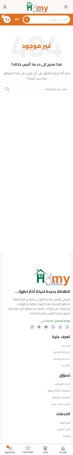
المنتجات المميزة (61, 397)
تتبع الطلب (64, 422)
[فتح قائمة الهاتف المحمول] (66, 7)
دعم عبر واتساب (61, 358)
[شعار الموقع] (36, 6)
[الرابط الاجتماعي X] (60, 327)
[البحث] (46, 19)
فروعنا (66, 435)
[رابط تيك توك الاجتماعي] (32, 327)
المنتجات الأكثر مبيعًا (59, 390)
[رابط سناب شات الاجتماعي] (39, 327)
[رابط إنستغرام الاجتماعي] (53, 327)
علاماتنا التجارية (61, 352)
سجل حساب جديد (60, 403)
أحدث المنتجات (62, 384)
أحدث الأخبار (63, 429)
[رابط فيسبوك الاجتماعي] (67, 327)
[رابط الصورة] (51, 276)
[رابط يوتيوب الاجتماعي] (46, 327)
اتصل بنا (65, 365)
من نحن (66, 345)
